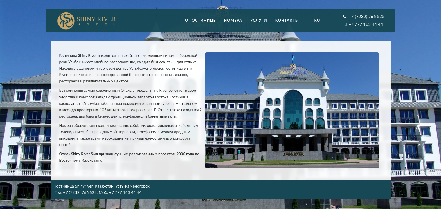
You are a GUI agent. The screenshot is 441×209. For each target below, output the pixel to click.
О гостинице (200, 20)
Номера (233, 20)
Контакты (287, 20)
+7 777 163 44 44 (365, 24)
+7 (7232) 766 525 (366, 16)
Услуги (258, 20)
